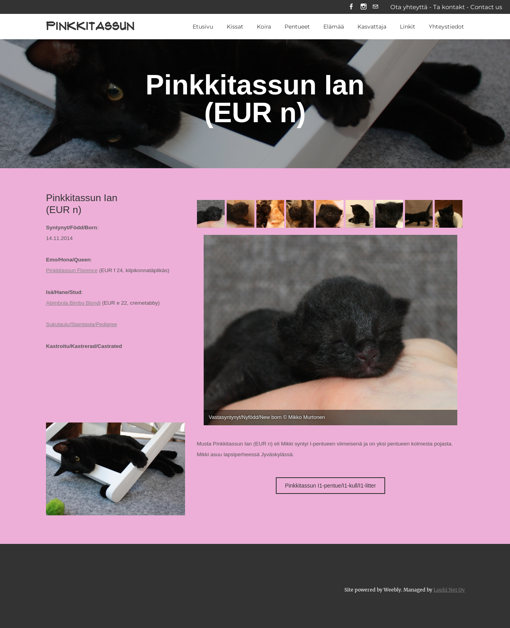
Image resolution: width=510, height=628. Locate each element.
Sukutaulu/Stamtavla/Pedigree (82, 325)
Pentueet (297, 27)
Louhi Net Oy (449, 589)
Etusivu (203, 27)
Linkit (407, 27)
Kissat (235, 27)
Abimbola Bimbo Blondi (73, 303)
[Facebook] (351, 7)
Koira (264, 27)
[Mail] (375, 7)
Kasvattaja (371, 27)
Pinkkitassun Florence (72, 271)
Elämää (333, 27)
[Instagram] (363, 7)
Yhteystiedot (446, 27)
